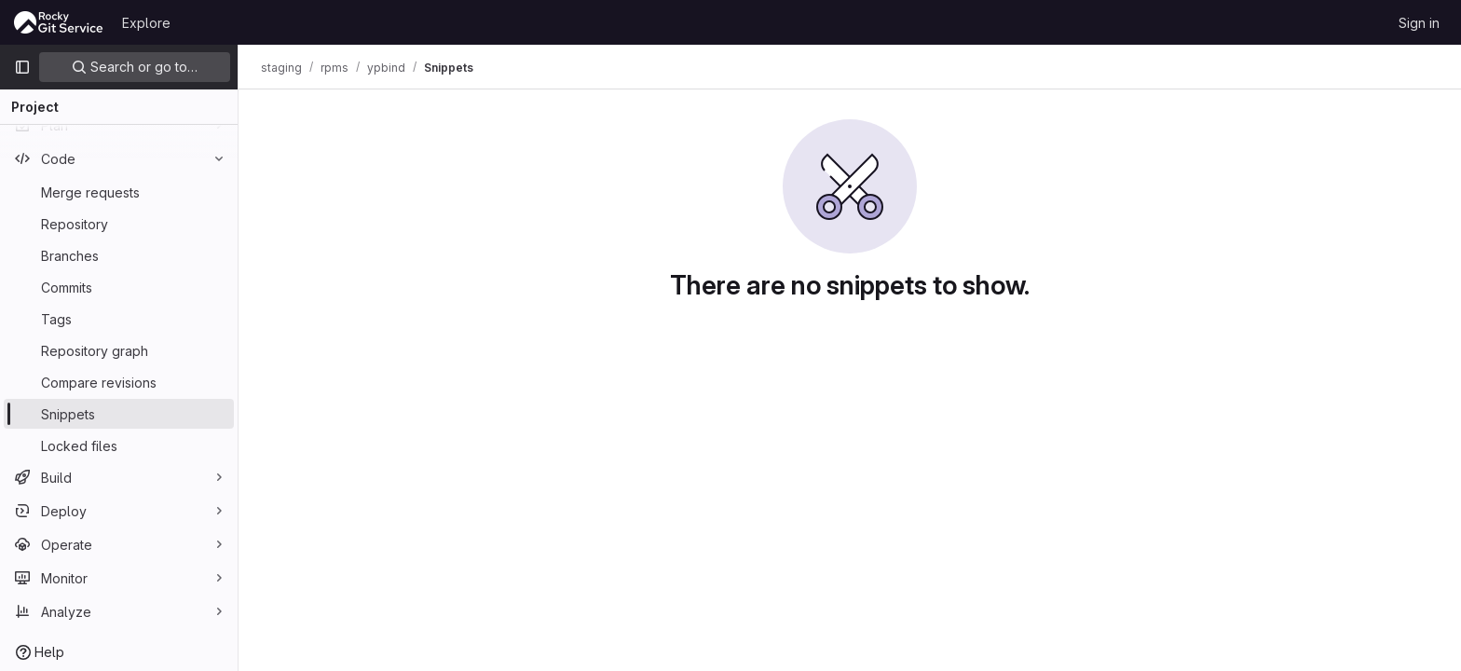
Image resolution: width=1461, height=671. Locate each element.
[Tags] (119, 319)
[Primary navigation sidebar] (22, 67)
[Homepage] (58, 22)
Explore (146, 23)
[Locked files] (119, 445)
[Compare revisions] (119, 382)
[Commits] (119, 287)
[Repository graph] (119, 350)
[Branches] (119, 255)
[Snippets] (119, 414)
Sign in (1419, 23)
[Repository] (119, 224)
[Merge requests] (119, 192)
